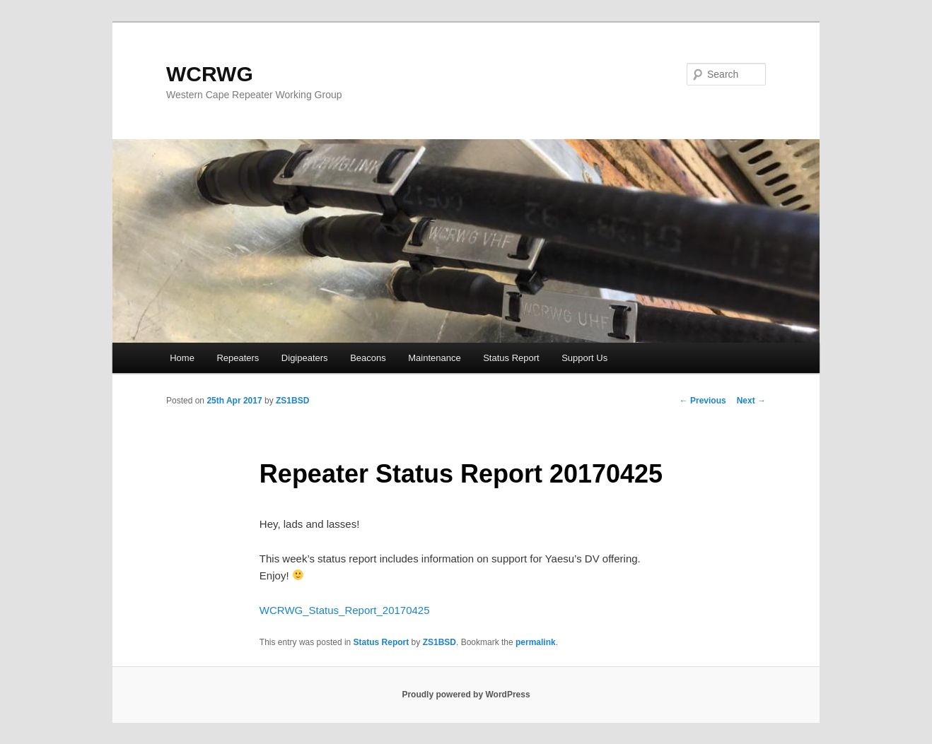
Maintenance (434, 358)
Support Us (584, 358)
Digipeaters (304, 358)
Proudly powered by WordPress (466, 694)
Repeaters (237, 358)
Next (751, 401)
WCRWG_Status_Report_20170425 (345, 610)
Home (182, 358)
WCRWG (209, 73)
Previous (703, 401)
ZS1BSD (292, 401)
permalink (535, 642)
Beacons (368, 358)
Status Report (511, 358)
